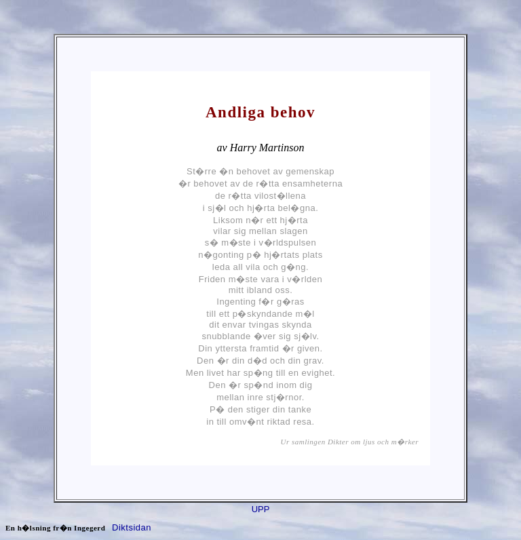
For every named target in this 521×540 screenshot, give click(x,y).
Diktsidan (131, 527)
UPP (261, 509)
